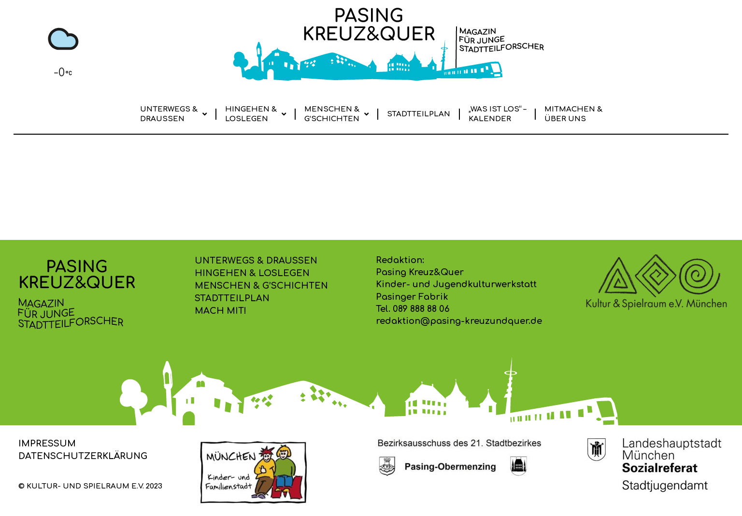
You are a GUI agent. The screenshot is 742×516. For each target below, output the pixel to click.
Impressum (47, 443)
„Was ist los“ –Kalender (497, 114)
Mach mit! (220, 311)
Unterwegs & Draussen (173, 114)
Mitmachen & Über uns (573, 114)
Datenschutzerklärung (82, 456)
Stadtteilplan (418, 114)
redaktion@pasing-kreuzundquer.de (459, 321)
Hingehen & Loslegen (255, 114)
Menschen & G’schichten (336, 114)
